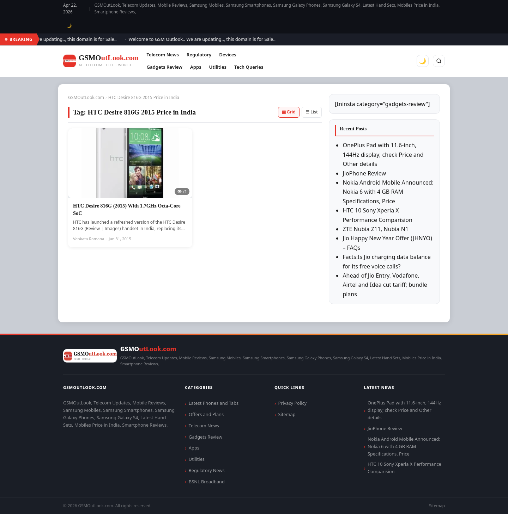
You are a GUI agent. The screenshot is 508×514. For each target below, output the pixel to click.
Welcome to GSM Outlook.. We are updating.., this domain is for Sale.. (204, 39)
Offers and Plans (206, 414)
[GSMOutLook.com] (101, 61)
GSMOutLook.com (86, 97)
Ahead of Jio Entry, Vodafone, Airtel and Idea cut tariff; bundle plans (385, 285)
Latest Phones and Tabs (213, 403)
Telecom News (162, 54)
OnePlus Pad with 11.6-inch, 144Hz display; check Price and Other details (383, 154)
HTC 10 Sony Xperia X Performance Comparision (404, 468)
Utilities (217, 67)
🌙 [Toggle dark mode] (69, 25)
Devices (227, 54)
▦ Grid (289, 112)
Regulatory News (207, 470)
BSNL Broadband (207, 481)
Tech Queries (248, 67)
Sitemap (286, 414)
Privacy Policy (292, 403)
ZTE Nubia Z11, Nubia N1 (376, 229)
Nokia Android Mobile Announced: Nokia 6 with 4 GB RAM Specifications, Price (388, 192)
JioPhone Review (364, 173)
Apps (195, 67)
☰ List (312, 112)
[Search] (439, 61)
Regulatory (199, 54)
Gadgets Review (164, 67)
